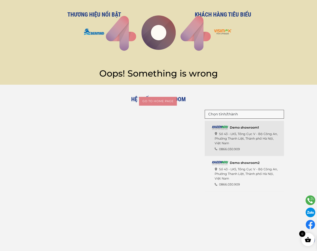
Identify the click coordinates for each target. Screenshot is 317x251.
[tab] (244, 138)
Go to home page (158, 101)
